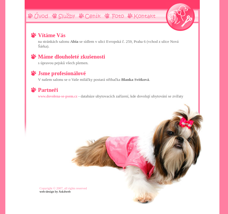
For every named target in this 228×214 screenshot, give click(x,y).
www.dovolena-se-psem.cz (57, 96)
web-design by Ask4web (55, 191)
